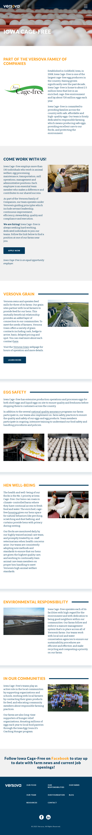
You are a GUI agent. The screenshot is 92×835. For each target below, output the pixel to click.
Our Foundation (56, 795)
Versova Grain (21, 347)
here (15, 341)
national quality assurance (46, 411)
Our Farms (74, 785)
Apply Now (14, 250)
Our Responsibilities (56, 786)
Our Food (31, 785)
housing (13, 512)
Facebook (60, 758)
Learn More (14, 360)
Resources (31, 803)
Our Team (31, 795)
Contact (52, 803)
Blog (71, 795)
